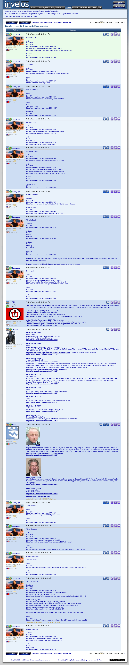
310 (96, 22)
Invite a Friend (93, 660)
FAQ (100, 660)
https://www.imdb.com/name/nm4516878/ (41, 411)
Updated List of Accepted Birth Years (38, 496)
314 (107, 22)
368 (110, 22)
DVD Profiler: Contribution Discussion (57, 22)
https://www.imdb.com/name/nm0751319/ (41, 371)
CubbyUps (16, 34)
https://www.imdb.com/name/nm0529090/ (41, 455)
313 (104, 22)
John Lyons (30, 446)
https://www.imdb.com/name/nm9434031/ (41, 393)
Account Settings (81, 660)
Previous (116, 22)
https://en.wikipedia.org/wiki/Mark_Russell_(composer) (47, 369)
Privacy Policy (70, 660)
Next (123, 22)
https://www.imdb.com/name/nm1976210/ (41, 402)
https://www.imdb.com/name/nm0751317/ (41, 354)
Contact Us (61, 660)
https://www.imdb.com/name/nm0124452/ (41, 421)
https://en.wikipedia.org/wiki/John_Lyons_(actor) (44, 453)
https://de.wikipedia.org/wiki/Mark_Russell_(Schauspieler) (48, 353)
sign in (29, 16)
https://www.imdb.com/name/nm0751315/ (41, 340)
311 (98, 22)
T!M (13, 302)
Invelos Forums (37, 22)
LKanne (15, 329)
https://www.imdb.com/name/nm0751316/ (41, 384)
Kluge (14, 424)
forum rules (43, 11)
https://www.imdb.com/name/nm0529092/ (41, 484)
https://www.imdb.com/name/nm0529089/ (41, 494)
